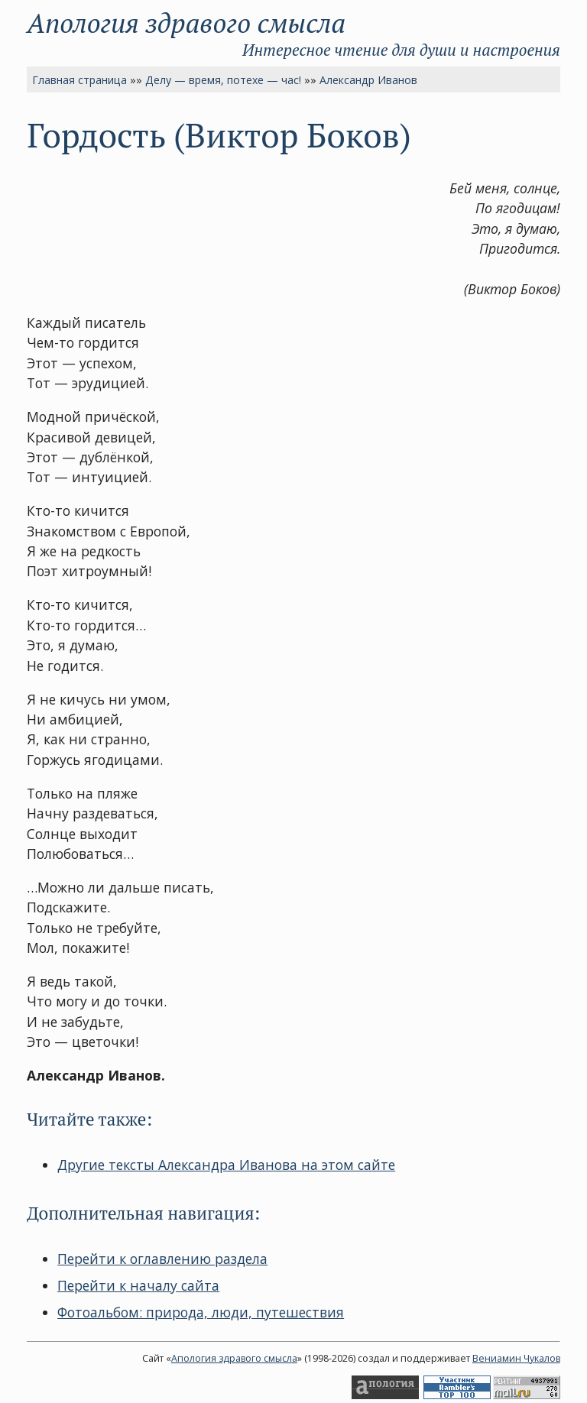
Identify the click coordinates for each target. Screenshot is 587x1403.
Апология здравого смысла (186, 23)
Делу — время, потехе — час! (223, 80)
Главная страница (79, 80)
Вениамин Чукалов (516, 1358)
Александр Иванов (368, 80)
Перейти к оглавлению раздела (162, 1258)
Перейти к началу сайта (138, 1285)
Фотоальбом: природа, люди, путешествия (200, 1312)
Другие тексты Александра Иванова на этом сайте (226, 1164)
